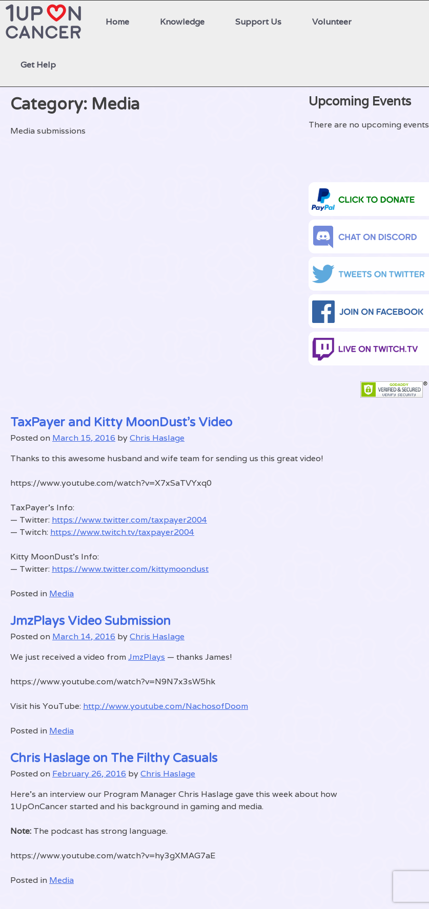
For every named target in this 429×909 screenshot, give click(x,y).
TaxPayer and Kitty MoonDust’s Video (121, 422)
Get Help (38, 64)
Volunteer (332, 21)
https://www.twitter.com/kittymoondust (130, 569)
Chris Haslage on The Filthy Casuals (113, 758)
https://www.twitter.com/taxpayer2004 (129, 519)
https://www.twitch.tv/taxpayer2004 (122, 532)
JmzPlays (146, 657)
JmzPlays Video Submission (90, 621)
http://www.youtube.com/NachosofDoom (165, 706)
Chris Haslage (157, 437)
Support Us (258, 21)
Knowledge (182, 21)
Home (117, 21)
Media (61, 593)
